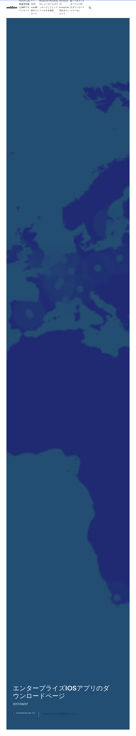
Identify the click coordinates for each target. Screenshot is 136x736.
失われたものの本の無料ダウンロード (60, 713)
